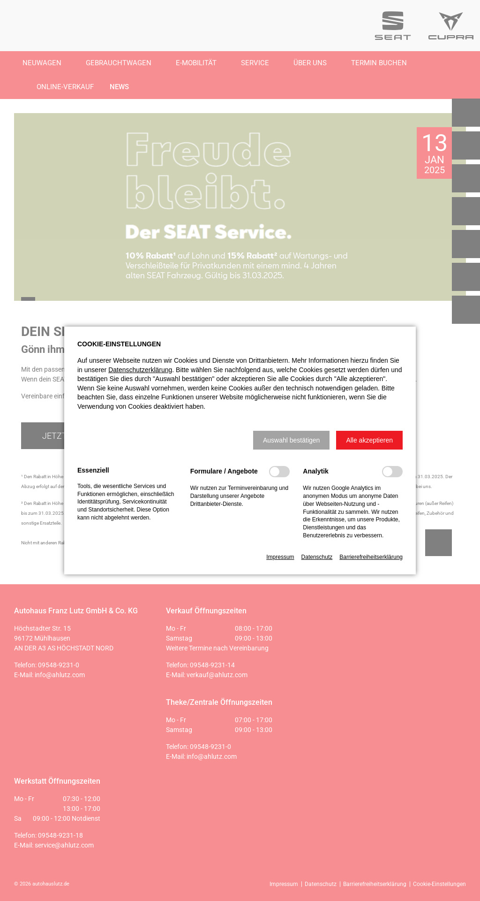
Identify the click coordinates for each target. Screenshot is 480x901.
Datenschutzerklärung (140, 370)
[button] (291, 440)
